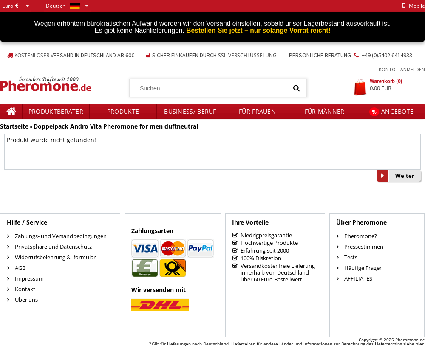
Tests (350, 257)
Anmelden (412, 69)
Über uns (26, 299)
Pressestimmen (363, 246)
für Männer (325, 111)
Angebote (391, 111)
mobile (412, 5)
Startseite (14, 126)
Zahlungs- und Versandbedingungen (61, 236)
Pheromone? (360, 236)
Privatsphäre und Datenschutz (53, 246)
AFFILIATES (358, 278)
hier (420, 344)
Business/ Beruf (190, 111)
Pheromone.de (410, 339)
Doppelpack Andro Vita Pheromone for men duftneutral (116, 126)
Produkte (123, 111)
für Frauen (257, 111)
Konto (387, 69)
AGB (20, 268)
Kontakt (25, 289)
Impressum (29, 278)
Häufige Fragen (363, 268)
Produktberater (55, 111)
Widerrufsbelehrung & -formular (55, 257)
